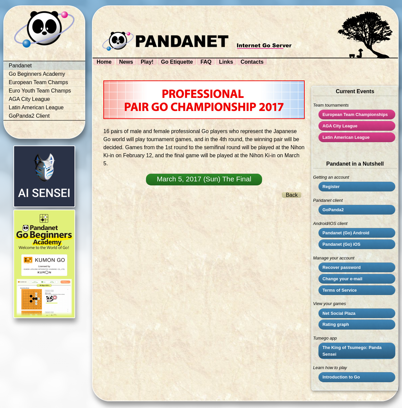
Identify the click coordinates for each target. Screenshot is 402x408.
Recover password (341, 267)
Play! (147, 62)
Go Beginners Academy (37, 74)
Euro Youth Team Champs (40, 91)
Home (104, 62)
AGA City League (29, 99)
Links (226, 62)
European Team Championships (355, 114)
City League (339, 125)
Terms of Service (339, 290)
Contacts (252, 62)
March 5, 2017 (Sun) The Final (204, 179)
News (126, 62)
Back (292, 195)
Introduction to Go (341, 377)
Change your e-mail (342, 278)
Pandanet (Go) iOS (341, 244)
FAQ (205, 62)
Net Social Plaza (338, 313)
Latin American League (36, 107)
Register (331, 186)
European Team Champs (38, 82)
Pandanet (20, 65)
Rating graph (335, 324)
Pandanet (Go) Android (345, 232)
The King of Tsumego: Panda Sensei (352, 350)
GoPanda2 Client (29, 116)
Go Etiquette (177, 62)
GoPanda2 (333, 209)
